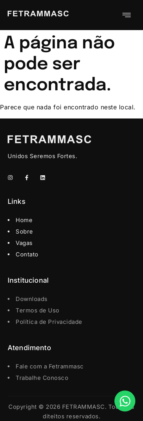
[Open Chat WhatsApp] (124, 401)
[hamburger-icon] (126, 15)
